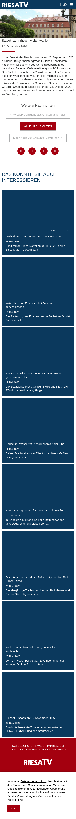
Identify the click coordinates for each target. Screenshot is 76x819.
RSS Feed (33, 749)
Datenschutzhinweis (28, 745)
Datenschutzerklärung (34, 781)
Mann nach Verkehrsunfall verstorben (36, 137)
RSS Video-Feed (54, 749)
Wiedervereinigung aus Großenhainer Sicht (39, 114)
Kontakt (16, 749)
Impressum (55, 745)
